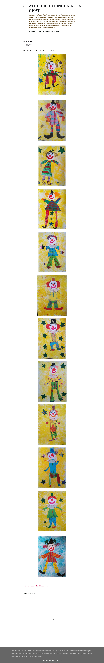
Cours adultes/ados (46, 31)
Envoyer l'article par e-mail (39, 586)
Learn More (48, 660)
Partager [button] (26, 586)
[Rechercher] (80, 6)
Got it (60, 660)
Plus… (59, 31)
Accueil (32, 31)
